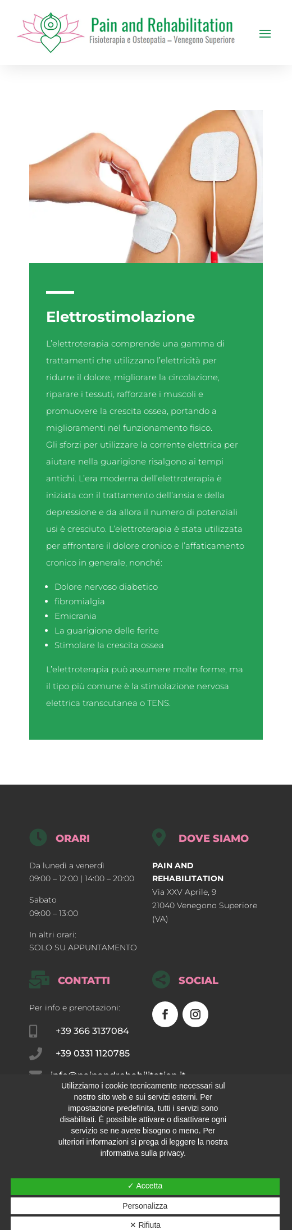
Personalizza (144, 1205)
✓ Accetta (144, 1185)
